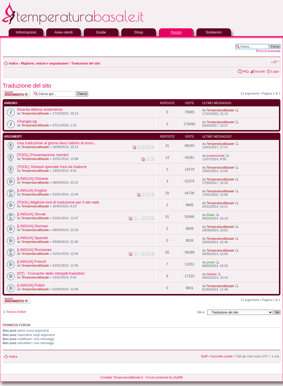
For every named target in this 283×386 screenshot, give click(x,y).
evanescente (216, 155)
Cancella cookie (221, 356)
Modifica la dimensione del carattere (275, 62)
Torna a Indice (16, 311)
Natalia (212, 274)
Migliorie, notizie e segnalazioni (44, 63)
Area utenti (64, 32)
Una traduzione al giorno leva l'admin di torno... (56, 143)
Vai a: (201, 312)
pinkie (211, 262)
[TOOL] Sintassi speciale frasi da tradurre (52, 167)
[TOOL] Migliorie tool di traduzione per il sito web (58, 202)
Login (275, 71)
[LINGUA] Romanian (34, 250)
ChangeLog (27, 121)
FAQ (245, 71)
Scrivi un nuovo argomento (16, 93)
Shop (138, 32)
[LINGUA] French (31, 261)
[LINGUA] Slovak (31, 214)
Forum (176, 32)
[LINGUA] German (32, 226)
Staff (204, 356)
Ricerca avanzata (268, 51)
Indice (13, 63)
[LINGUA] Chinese (32, 178)
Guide (101, 32)
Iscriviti (260, 71)
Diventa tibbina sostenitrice (40, 109)
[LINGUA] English (32, 190)
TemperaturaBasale (35, 113)
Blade (211, 215)
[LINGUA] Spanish (32, 238)
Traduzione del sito (85, 63)
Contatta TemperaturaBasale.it (121, 377)
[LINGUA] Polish (31, 285)
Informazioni (26, 32)
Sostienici (214, 32)
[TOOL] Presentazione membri (43, 155)
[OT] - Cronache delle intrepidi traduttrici (51, 273)
